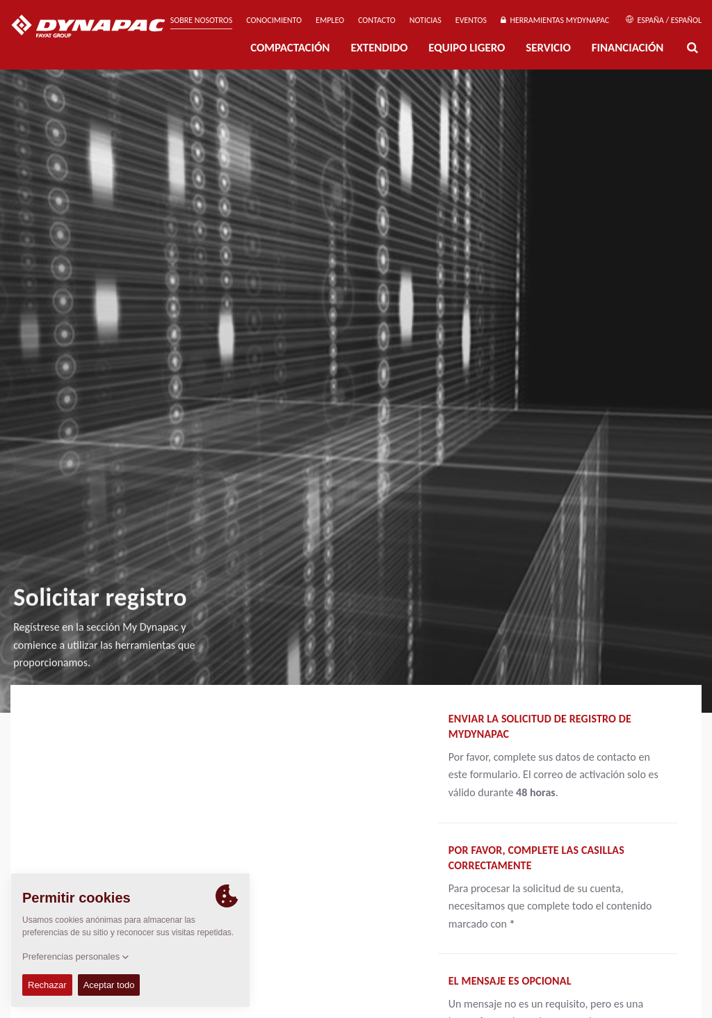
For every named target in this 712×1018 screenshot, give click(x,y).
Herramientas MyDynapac (555, 20)
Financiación (628, 47)
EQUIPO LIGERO (466, 47)
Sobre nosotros (201, 20)
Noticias (426, 20)
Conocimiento (274, 20)
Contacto (377, 20)
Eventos (471, 20)
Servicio (548, 47)
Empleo (330, 20)
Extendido (378, 47)
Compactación (290, 47)
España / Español (664, 20)
